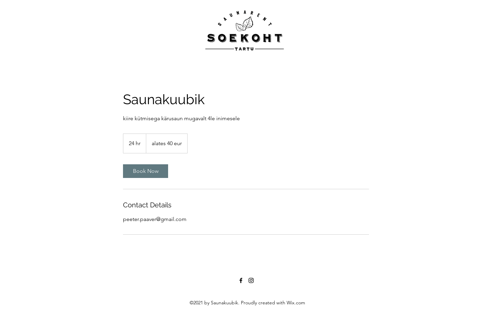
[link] (145, 171)
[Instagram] (251, 280)
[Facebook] (240, 280)
